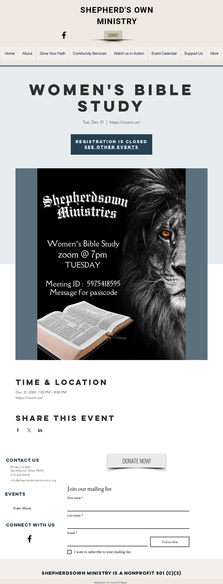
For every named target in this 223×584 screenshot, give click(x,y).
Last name (75, 515)
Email (72, 533)
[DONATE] (113, 35)
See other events (111, 147)
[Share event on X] (29, 430)
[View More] (22, 508)
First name (75, 498)
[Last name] (127, 523)
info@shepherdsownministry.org (33, 480)
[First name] (127, 506)
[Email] (106, 541)
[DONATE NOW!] (136, 461)
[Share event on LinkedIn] (40, 430)
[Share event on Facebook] (18, 430)
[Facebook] (64, 35)
